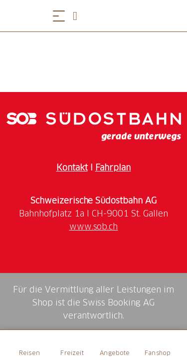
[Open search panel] (79, 16)
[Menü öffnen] (59, 16)
